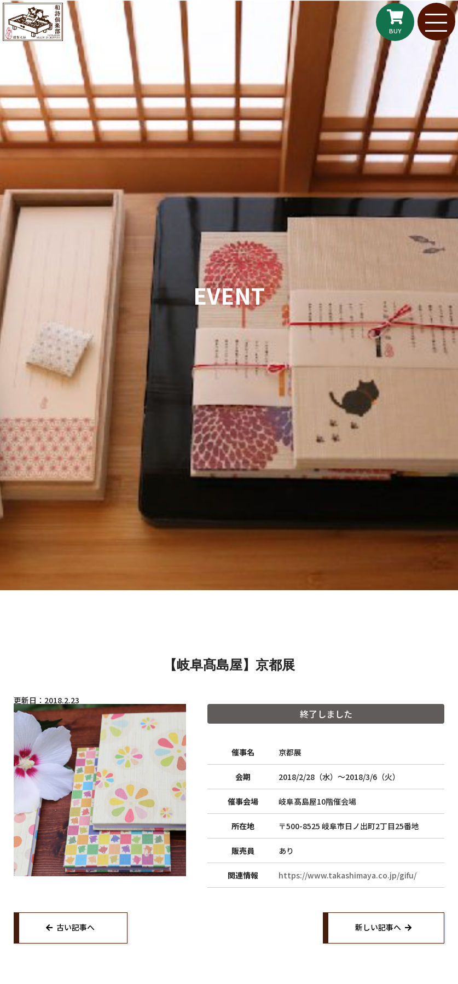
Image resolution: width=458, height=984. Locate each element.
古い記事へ (76, 927)
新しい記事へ (378, 927)
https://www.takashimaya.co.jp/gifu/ (347, 875)
